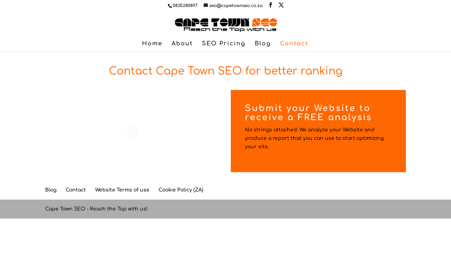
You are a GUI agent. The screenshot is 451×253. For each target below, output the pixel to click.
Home (152, 44)
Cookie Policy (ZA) (181, 190)
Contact (294, 44)
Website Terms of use (122, 190)
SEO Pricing (224, 44)
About (182, 44)
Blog (263, 44)
